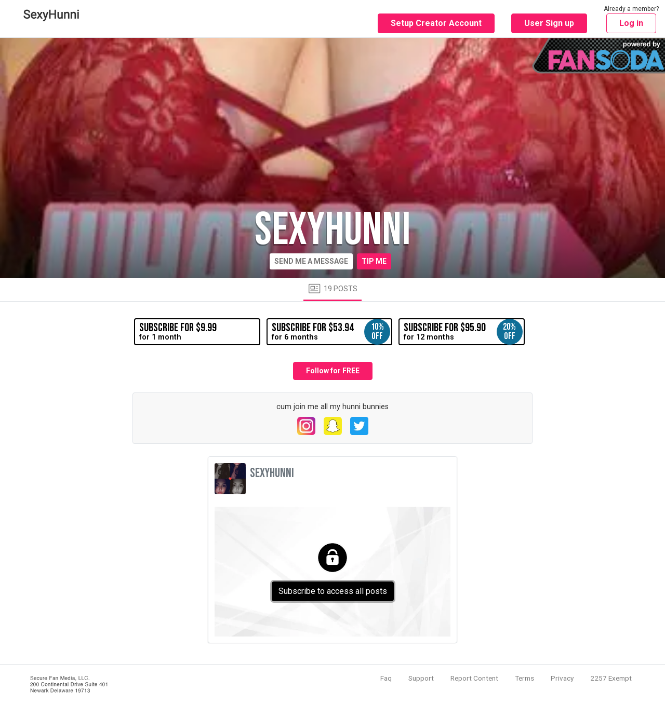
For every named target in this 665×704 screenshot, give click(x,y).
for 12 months (463, 332)
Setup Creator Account (436, 23)
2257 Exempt (611, 678)
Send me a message (311, 261)
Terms (524, 678)
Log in (631, 23)
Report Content (474, 678)
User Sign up (549, 23)
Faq (386, 678)
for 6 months (331, 332)
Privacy (562, 678)
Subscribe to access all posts (332, 591)
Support (421, 678)
